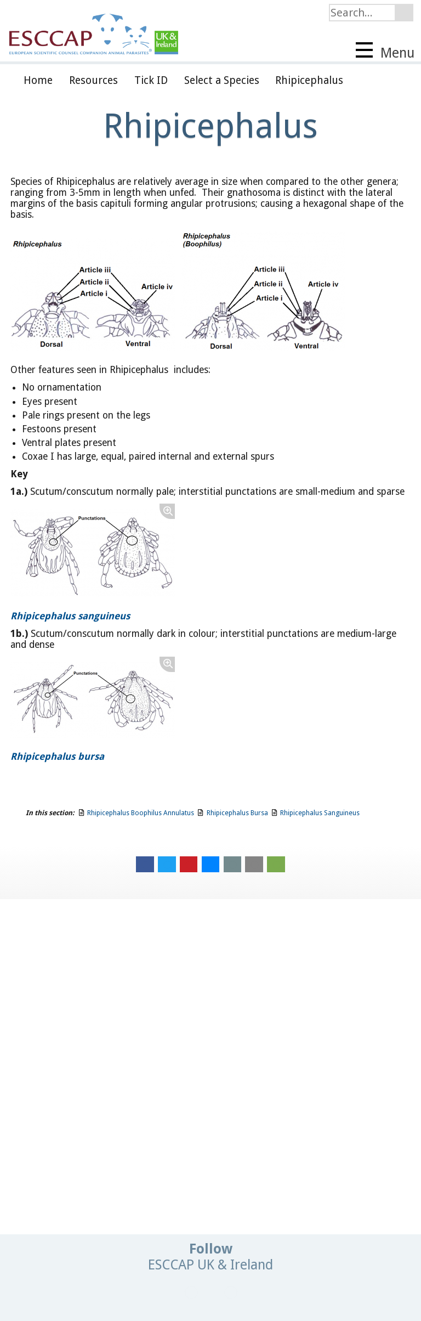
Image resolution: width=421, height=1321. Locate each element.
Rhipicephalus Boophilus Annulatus (140, 813)
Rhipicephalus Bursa (237, 813)
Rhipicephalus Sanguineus (320, 813)
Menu (385, 51)
